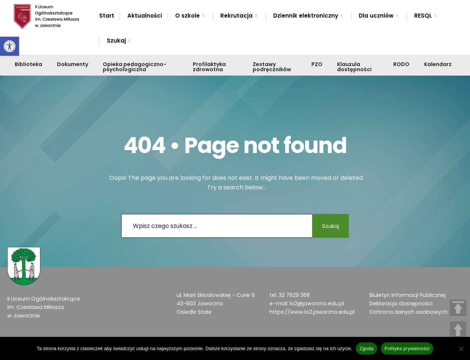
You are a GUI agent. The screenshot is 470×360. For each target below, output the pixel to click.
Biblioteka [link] (28, 64)
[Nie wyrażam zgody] (460, 348)
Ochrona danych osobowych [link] (408, 312)
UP (458, 329)
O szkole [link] (187, 15)
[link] (9, 46)
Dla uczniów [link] (376, 15)
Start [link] (106, 15)
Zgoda (366, 348)
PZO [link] (316, 64)
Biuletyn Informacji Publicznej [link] (407, 295)
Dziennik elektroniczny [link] (305, 15)
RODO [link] (401, 64)
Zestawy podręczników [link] (272, 67)
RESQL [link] (423, 15)
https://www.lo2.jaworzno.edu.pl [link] (312, 312)
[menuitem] (190, 14)
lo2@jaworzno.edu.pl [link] (317, 303)
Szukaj (328, 226)
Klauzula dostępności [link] (354, 67)
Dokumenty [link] (72, 64)
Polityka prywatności (407, 348)
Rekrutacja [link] (236, 15)
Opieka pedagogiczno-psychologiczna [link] (134, 67)
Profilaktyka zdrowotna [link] (209, 67)
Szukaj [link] (116, 40)
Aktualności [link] (144, 15)
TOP (458, 307)
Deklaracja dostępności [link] (401, 303)
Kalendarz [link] (438, 64)
